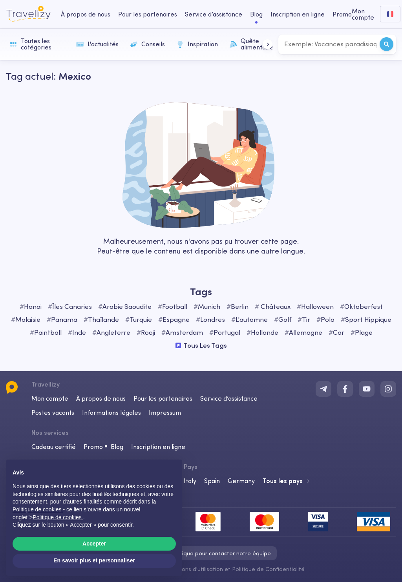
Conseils (147, 44)
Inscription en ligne (158, 446)
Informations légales (111, 412)
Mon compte (49, 398)
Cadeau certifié (53, 446)
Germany (241, 481)
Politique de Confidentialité (268, 569)
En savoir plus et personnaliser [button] (94, 560)
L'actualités (98, 44)
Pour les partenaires (162, 398)
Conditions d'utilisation (194, 569)
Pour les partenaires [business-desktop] (147, 14)
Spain (212, 481)
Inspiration (197, 44)
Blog (117, 446)
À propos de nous (101, 398)
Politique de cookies (58, 517)
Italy (190, 481)
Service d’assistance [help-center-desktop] (213, 14)
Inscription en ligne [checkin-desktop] (297, 14)
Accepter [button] (94, 543)
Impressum (165, 412)
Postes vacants (52, 412)
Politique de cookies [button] (38, 509)
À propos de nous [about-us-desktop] (85, 14)
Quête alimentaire (252, 44)
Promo (342, 14)
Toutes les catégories (30, 44)
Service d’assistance (229, 398)
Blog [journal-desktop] (256, 14)
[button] (267, 44)
